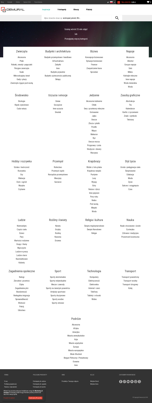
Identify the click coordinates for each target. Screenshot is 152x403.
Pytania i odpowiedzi (10, 387)
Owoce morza (94, 141)
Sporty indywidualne (58, 281)
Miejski (94, 208)
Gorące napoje (130, 64)
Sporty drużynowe (58, 295)
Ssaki (21, 72)
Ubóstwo (21, 310)
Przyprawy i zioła (94, 145)
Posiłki (94, 127)
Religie (94, 233)
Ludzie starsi (21, 255)
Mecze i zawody (57, 284)
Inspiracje (46, 9)
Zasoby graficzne (130, 95)
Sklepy (58, 79)
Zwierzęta (21, 51)
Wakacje (21, 178)
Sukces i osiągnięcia (130, 185)
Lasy (94, 178)
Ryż (94, 138)
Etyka (21, 284)
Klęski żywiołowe (22, 105)
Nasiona (58, 237)
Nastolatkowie (22, 259)
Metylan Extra (94, 384)
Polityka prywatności (10, 384)
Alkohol (130, 61)
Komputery (94, 277)
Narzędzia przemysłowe (58, 174)
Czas (130, 189)
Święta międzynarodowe (94, 226)
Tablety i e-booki (94, 295)
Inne (58, 68)
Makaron (94, 134)
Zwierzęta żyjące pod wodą (21, 83)
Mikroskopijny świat (22, 76)
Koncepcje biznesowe (94, 57)
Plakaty (89, 9)
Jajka (94, 116)
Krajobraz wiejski (94, 171)
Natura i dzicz (94, 189)
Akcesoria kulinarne (94, 101)
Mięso (94, 130)
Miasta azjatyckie (76, 343)
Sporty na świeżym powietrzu (58, 288)
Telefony (94, 292)
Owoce (94, 119)
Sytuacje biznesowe (94, 61)
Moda (130, 178)
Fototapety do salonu (39, 381)
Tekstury (130, 119)
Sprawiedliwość (21, 299)
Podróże (76, 319)
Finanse (94, 64)
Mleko (130, 72)
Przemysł (58, 161)
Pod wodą (94, 204)
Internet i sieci (94, 288)
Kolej (130, 288)
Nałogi (21, 277)
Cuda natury (21, 108)
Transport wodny (130, 281)
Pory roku (94, 197)
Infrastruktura (58, 61)
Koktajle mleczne (130, 76)
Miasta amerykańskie (75, 336)
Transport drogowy (130, 284)
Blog (2, 2)
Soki (130, 68)
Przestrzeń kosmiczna (130, 237)
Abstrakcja (130, 101)
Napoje (130, 51)
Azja (76, 339)
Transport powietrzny (130, 277)
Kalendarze (130, 108)
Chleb (94, 105)
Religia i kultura (94, 220)
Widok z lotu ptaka (94, 167)
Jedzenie (94, 95)
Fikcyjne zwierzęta (21, 68)
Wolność (21, 303)
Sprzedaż (94, 72)
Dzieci (21, 233)
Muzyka (22, 185)
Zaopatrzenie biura (94, 68)
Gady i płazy (22, 79)
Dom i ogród (22, 182)
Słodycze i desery (94, 149)
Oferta (18, 2)
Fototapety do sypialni (39, 384)
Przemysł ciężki (58, 171)
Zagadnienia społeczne (22, 271)
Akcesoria (22, 57)
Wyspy (94, 182)
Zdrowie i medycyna (130, 233)
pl (111, 2)
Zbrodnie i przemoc (22, 281)
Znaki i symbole (130, 116)
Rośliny (58, 233)
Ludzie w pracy (22, 251)
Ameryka (75, 332)
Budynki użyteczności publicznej (58, 76)
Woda (130, 87)
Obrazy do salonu (38, 390)
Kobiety (22, 262)
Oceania (76, 361)
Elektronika (94, 284)
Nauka (130, 220)
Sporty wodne (58, 299)
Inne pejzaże (94, 193)
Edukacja (130, 174)
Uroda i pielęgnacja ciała (130, 167)
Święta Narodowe (94, 229)
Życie (130, 182)
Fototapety (62, 9)
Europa (76, 347)
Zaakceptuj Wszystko (35, 398)
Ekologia (21, 101)
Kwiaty (58, 226)
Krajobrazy (94, 161)
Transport (130, 271)
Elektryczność (94, 281)
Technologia (94, 271)
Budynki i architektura (57, 51)
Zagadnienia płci (21, 288)
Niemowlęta (21, 226)
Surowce (57, 182)
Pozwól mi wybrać (9, 398)
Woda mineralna (130, 83)
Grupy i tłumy (21, 244)
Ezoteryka (130, 229)
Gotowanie (94, 112)
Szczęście (58, 105)
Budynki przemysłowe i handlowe (57, 57)
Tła (130, 105)
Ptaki (22, 61)
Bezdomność (21, 292)
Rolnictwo (58, 167)
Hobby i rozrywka (22, 161)
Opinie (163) (27, 2)
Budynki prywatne (58, 72)
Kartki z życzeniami (130, 112)
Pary (21, 237)
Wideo (94, 299)
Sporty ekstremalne (58, 277)
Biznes (94, 51)
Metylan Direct (94, 381)
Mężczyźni (21, 248)
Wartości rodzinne (21, 240)
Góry (94, 185)
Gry (21, 174)
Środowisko (21, 95)
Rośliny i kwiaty (58, 220)
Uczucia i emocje (57, 95)
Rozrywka (22, 171)
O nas (6, 381)
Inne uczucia (58, 108)
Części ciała (22, 229)
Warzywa (94, 153)
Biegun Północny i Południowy (76, 358)
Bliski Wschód (76, 354)
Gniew (57, 101)
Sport (58, 271)
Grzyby (58, 229)
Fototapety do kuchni (39, 387)
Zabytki (58, 64)
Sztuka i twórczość (21, 167)
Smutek (58, 112)
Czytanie (21, 189)
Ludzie (21, 220)
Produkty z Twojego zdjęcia (70, 381)
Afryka (76, 328)
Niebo (94, 200)
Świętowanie (130, 171)
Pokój (21, 306)
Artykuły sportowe (57, 292)
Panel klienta (38, 2)
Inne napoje (130, 79)
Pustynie (94, 174)
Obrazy (76, 9)
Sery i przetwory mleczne (94, 108)
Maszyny (57, 178)
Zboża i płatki (94, 123)
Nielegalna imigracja (22, 295)
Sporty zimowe (58, 303)
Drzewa (58, 240)
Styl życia (130, 161)
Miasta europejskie (76, 350)
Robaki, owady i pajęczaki (21, 64)
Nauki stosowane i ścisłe (130, 226)
